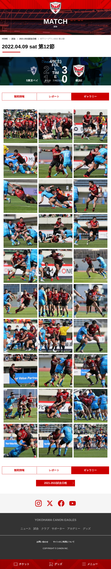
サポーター (58, 528)
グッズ (87, 528)
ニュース (25, 528)
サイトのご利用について (63, 542)
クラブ (45, 528)
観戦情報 (19, 96)
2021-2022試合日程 (55, 483)
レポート (54, 96)
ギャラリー (90, 96)
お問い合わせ (42, 542)
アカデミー (73, 528)
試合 (36, 528)
